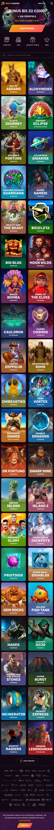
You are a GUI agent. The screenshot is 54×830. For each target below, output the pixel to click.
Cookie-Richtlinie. (25, 820)
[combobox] (27, 55)
